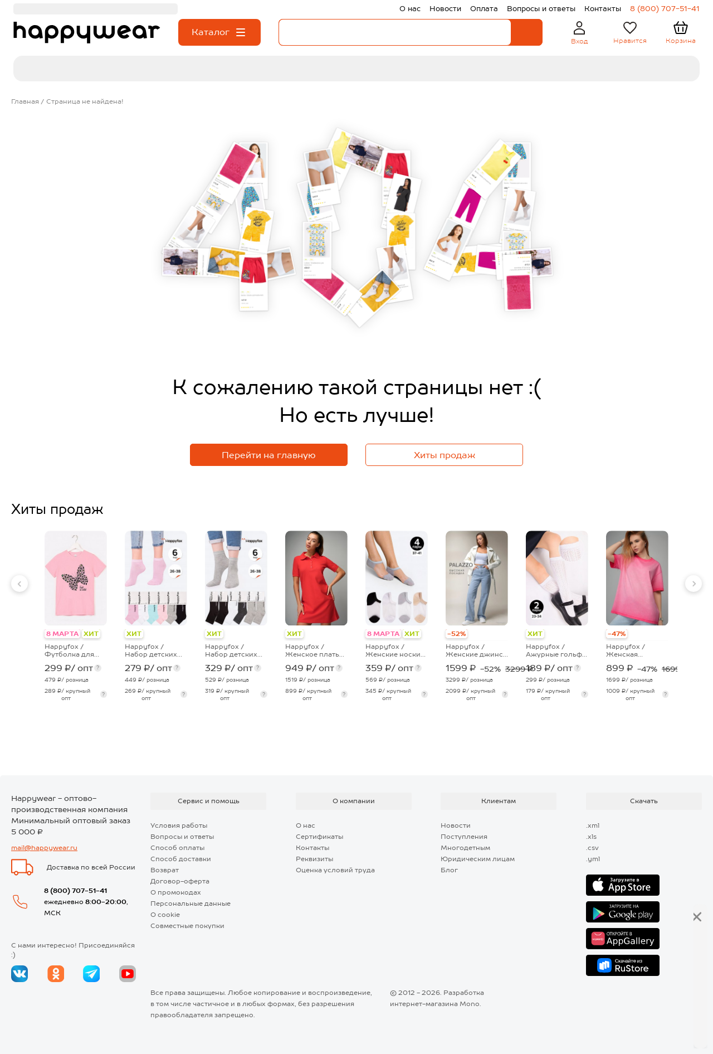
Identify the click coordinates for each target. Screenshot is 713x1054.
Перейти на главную (269, 455)
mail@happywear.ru (44, 848)
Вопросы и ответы (182, 837)
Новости (456, 825)
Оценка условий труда (335, 870)
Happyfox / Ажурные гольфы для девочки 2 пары (556, 650)
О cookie (165, 915)
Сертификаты (319, 837)
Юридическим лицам (478, 859)
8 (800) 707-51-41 (75, 891)
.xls (591, 837)
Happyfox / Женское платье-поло (315, 650)
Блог (449, 870)
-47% (617, 634)
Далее (663, 1026)
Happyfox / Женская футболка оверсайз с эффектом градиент (625, 650)
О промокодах (175, 892)
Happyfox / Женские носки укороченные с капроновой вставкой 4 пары (394, 650)
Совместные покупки (187, 926)
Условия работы (178, 825)
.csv (592, 848)
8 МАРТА (62, 634)
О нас (305, 825)
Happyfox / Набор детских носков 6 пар (151, 650)
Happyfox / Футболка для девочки (69, 650)
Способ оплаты (177, 848)
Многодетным (465, 848)
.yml (593, 859)
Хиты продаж (444, 455)
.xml (592, 825)
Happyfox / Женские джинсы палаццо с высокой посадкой (477, 650)
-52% (456, 634)
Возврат (164, 870)
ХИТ (91, 634)
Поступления (464, 837)
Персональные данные (190, 903)
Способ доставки (180, 859)
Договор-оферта (179, 881)
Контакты (312, 848)
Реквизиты (314, 859)
